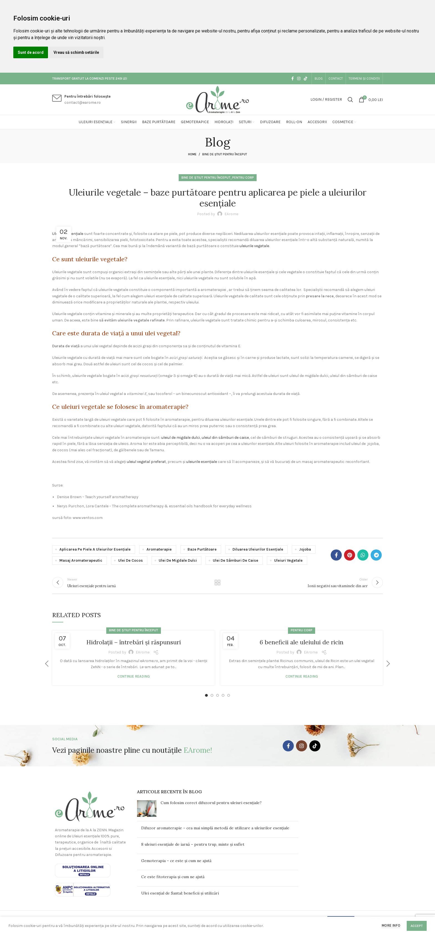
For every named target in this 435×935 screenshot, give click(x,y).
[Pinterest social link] (349, 555)
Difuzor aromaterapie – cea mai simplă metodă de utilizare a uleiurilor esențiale (215, 831)
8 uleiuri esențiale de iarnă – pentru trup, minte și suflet (192, 848)
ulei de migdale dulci (178, 560)
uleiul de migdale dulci (180, 437)
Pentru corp (243, 177)
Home (192, 154)
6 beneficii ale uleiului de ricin (302, 646)
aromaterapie (159, 549)
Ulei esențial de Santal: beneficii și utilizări (180, 896)
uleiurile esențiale (201, 461)
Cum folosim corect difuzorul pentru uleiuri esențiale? (211, 806)
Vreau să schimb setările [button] (76, 52)
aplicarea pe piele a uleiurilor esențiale (95, 549)
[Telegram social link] (376, 555)
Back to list (217, 584)
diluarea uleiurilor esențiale (257, 549)
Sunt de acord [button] (31, 52)
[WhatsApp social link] (362, 555)
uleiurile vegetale (254, 246)
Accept (417, 926)
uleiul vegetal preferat (146, 461)
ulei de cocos (130, 560)
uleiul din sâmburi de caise (225, 437)
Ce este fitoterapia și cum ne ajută (172, 880)
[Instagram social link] (298, 78)
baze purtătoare (202, 549)
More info (390, 925)
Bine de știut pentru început (224, 154)
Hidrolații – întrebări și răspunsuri (133, 646)
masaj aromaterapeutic (80, 560)
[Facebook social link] (292, 78)
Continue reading (133, 680)
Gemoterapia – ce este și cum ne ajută (176, 864)
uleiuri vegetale (288, 560)
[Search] (350, 99)
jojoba (305, 549)
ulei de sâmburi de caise (235, 560)
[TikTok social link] (305, 78)
